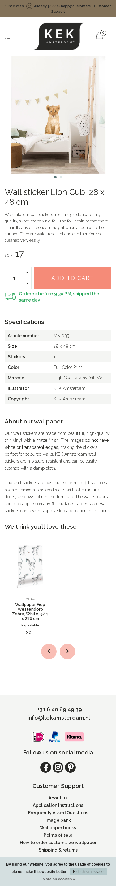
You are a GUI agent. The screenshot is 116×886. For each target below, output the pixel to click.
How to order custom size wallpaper (58, 842)
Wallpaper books (58, 827)
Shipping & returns (58, 850)
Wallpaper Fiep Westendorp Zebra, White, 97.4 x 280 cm (30, 611)
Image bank (58, 820)
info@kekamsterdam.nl (59, 717)
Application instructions (58, 805)
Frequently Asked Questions (58, 812)
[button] (55, 177)
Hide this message (88, 872)
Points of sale (58, 835)
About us (58, 797)
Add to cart (72, 278)
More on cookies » (59, 879)
